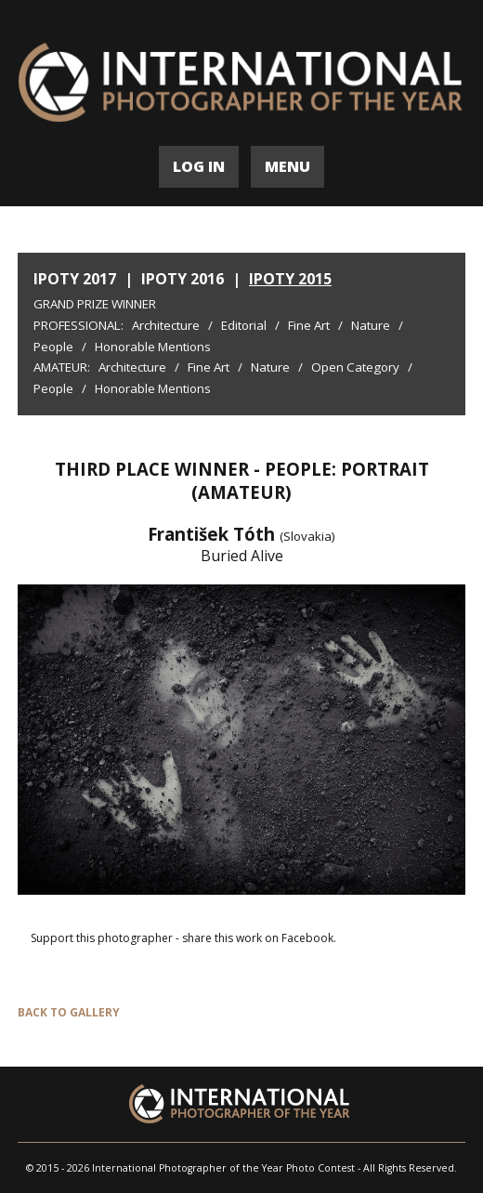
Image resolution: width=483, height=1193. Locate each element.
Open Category (355, 367)
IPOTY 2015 (290, 279)
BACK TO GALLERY (69, 1012)
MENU (287, 166)
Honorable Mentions (153, 346)
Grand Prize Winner (94, 303)
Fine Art (309, 325)
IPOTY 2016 (182, 279)
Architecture (166, 325)
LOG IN (199, 166)
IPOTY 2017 (74, 279)
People (53, 346)
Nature (370, 325)
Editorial (244, 325)
